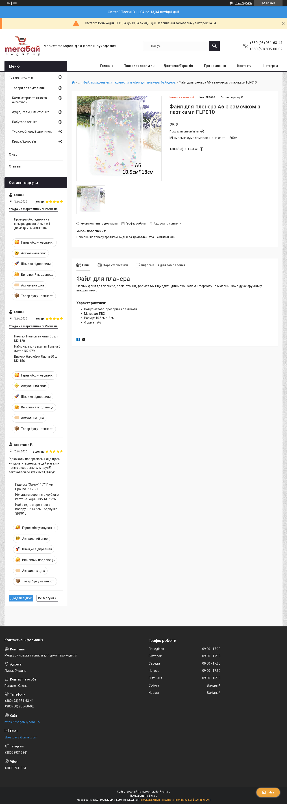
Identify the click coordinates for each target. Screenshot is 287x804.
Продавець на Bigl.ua (143, 795)
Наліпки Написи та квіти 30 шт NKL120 (36, 339)
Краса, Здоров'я (24, 141)
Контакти (244, 66)
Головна (106, 66)
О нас (13, 154)
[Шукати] (214, 46)
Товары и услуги (21, 77)
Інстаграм (270, 66)
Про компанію (215, 66)
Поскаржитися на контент (157, 799)
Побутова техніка (24, 122)
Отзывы (15, 166)
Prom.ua (165, 791)
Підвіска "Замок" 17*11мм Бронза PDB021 (34, 487)
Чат (268, 792)
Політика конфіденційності (193, 799)
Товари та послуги (138, 66)
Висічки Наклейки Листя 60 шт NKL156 (36, 359)
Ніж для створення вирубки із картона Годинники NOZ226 (37, 497)
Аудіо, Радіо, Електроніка (30, 112)
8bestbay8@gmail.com (20, 737)
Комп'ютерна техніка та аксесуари (29, 100)
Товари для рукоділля (28, 88)
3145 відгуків (243, 3)
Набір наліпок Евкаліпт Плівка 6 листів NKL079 (37, 349)
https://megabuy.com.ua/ (22, 722)
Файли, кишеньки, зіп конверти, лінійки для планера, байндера (129, 82)
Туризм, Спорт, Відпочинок (32, 131)
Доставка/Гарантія (178, 66)
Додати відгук (21, 598)
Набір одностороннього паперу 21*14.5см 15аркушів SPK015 (36, 509)
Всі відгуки (46, 598)
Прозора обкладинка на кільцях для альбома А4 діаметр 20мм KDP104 (32, 224)
